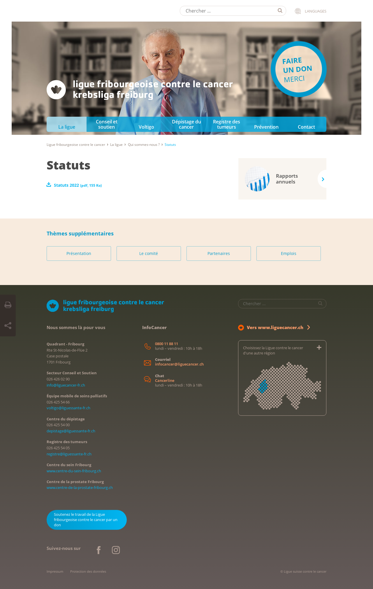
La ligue (66, 127)
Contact (306, 127)
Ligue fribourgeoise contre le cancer (76, 144)
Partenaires (218, 253)
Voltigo (146, 127)
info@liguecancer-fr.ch (66, 385)
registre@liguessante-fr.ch (69, 454)
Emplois (288, 253)
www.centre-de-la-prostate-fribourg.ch (80, 487)
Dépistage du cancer (186, 124)
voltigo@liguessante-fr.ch (68, 407)
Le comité (148, 253)
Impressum (55, 571)
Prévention (266, 127)
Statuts (68, 165)
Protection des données (88, 571)
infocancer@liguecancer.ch (179, 364)
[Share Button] (8, 326)
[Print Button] (8, 305)
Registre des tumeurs (226, 124)
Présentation (78, 253)
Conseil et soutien (106, 124)
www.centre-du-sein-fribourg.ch (74, 470)
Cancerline (164, 380)
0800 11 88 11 (166, 343)
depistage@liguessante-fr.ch (71, 431)
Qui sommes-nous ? (144, 144)
